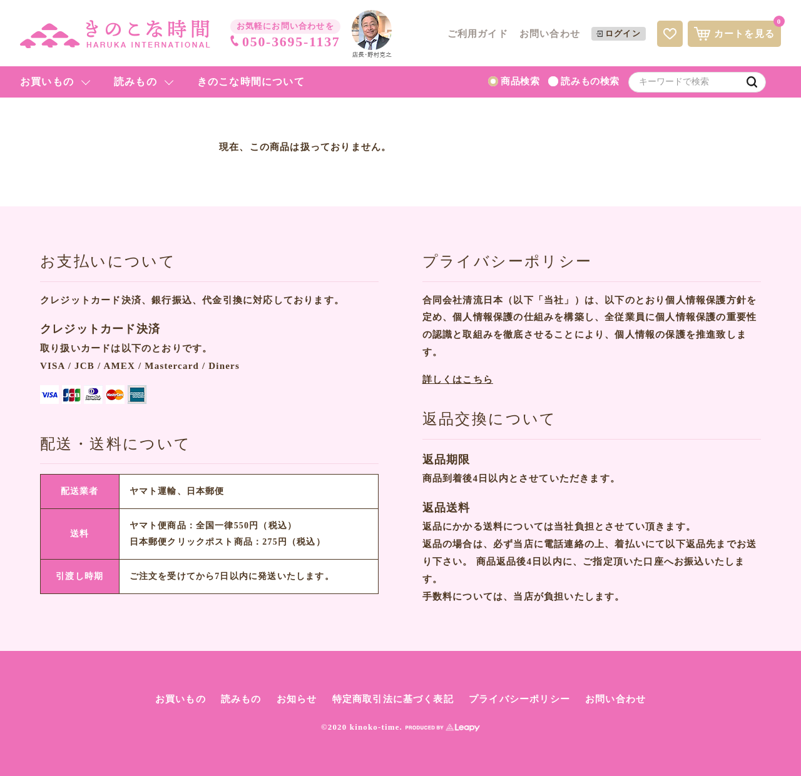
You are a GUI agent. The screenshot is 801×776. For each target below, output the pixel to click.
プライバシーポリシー (519, 699)
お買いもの (47, 81)
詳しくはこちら (457, 380)
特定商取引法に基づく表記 (393, 699)
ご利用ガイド (477, 34)
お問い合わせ (549, 34)
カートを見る (737, 31)
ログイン (618, 33)
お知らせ (297, 699)
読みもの (135, 81)
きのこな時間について (251, 81)
